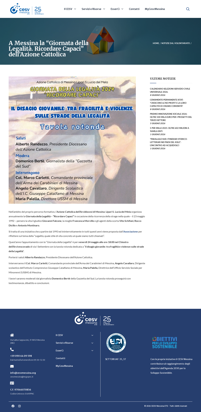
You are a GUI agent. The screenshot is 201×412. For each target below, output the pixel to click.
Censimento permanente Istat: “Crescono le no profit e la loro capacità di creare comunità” (168, 102)
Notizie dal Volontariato (175, 43)
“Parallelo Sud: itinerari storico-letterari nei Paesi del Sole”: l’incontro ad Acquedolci (168, 142)
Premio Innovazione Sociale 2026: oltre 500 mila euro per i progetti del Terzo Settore (171, 117)
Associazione (130, 231)
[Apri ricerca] (188, 9)
